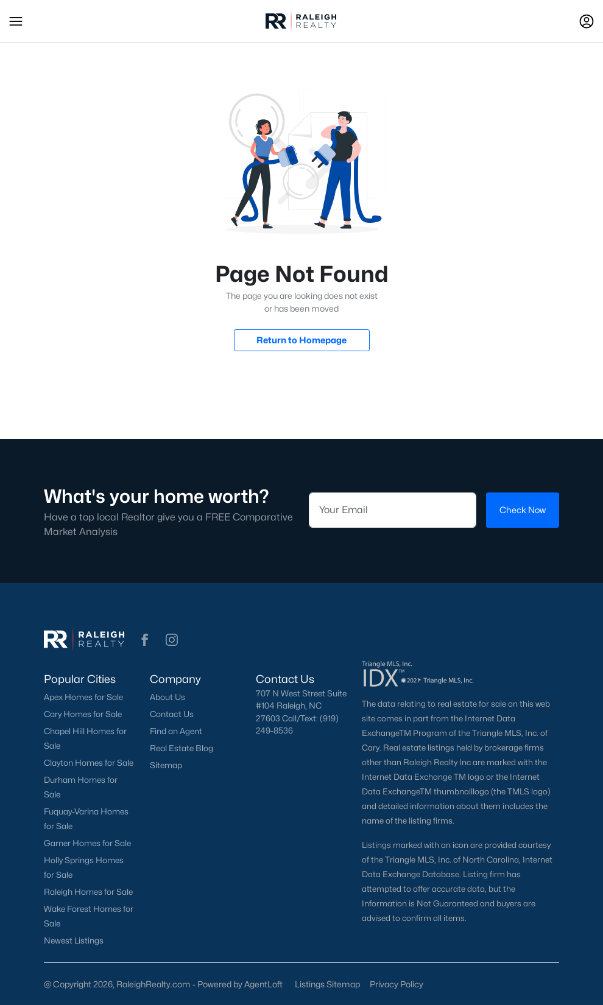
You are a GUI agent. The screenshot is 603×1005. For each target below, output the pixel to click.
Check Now (522, 510)
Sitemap (166, 765)
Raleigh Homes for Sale (88, 892)
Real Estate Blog (181, 748)
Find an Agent (176, 731)
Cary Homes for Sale (83, 714)
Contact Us (172, 714)
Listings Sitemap (327, 984)
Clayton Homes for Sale (88, 763)
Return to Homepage (301, 340)
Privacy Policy (396, 984)
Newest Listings (74, 940)
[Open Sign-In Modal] (586, 21)
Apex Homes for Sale (83, 697)
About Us (167, 697)
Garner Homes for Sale (87, 843)
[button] (16, 21)
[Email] (392, 510)
